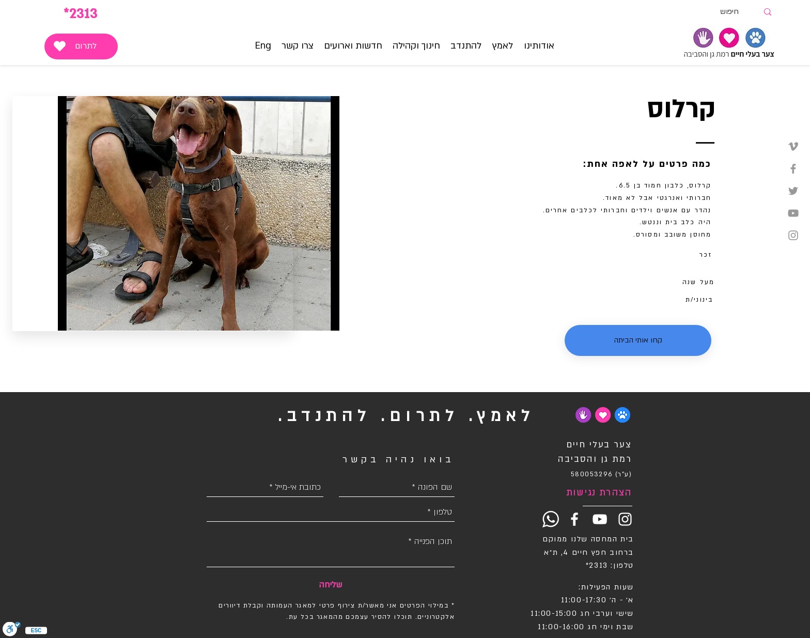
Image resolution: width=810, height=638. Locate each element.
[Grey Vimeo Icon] (793, 146)
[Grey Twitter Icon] (793, 190)
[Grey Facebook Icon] (793, 168)
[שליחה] (330, 585)
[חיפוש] (739, 12)
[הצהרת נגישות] (595, 493)
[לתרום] (81, 46)
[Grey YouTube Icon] (793, 213)
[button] (503, 46)
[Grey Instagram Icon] (793, 235)
